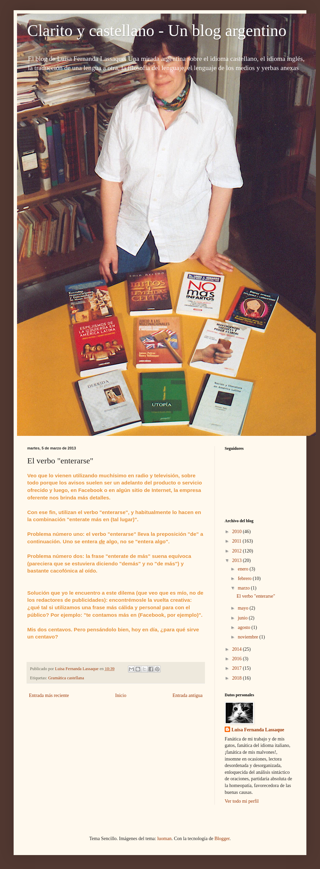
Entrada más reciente (49, 695)
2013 (237, 560)
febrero (245, 578)
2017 (237, 668)
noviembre (248, 637)
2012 (237, 550)
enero (244, 569)
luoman (164, 838)
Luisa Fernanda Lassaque (257, 729)
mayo (244, 608)
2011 (237, 541)
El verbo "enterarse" (256, 596)
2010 (237, 531)
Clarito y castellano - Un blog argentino (157, 30)
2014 (237, 649)
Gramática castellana (66, 678)
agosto (244, 627)
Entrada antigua (188, 695)
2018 (237, 678)
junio (243, 617)
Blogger (221, 838)
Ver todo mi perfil (242, 801)
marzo (244, 588)
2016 (237, 658)
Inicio (120, 695)
